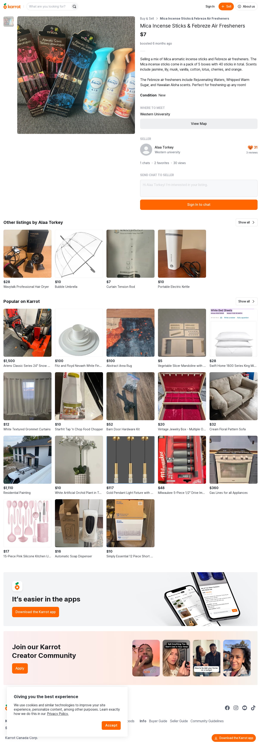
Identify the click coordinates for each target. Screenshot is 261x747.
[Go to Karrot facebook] (227, 707)
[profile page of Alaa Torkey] (146, 150)
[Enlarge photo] (76, 75)
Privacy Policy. (58, 714)
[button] (247, 222)
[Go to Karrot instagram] (236, 707)
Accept (111, 725)
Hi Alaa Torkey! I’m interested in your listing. (199, 188)
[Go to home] (12, 6)
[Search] (74, 6)
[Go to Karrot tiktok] (253, 707)
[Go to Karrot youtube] (244, 707)
